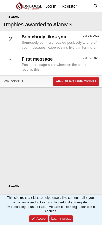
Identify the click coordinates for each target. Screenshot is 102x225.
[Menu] (7, 6)
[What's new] (84, 6)
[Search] (95, 6)
